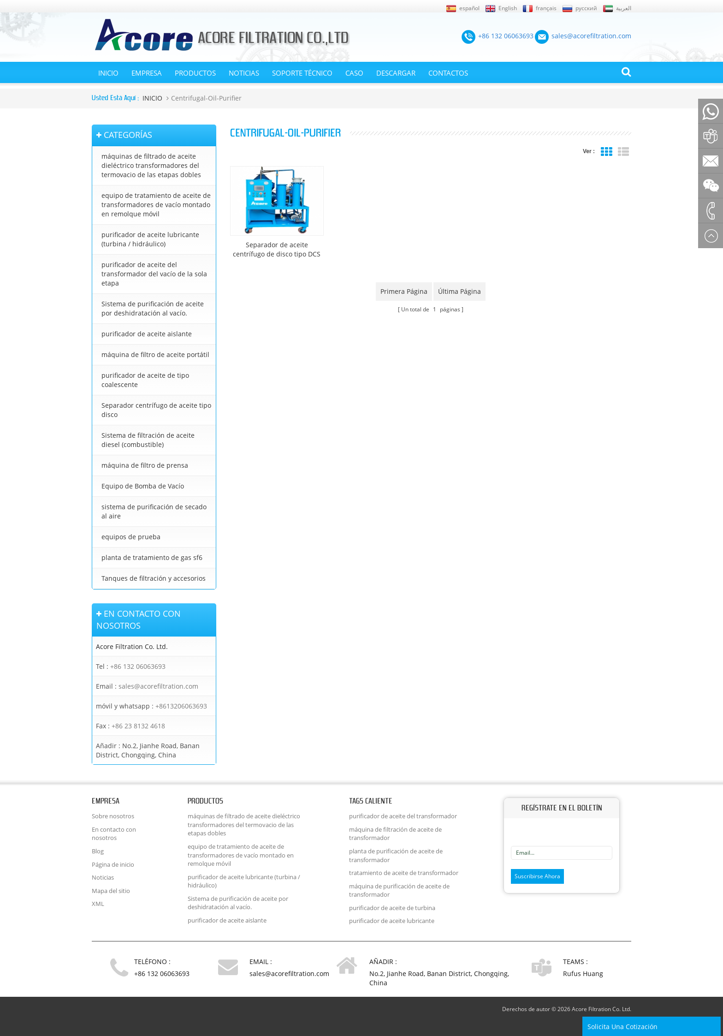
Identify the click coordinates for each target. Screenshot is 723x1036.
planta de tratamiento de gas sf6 (151, 557)
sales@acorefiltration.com (158, 686)
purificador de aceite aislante (146, 333)
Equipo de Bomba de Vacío (142, 486)
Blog (98, 851)
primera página (403, 291)
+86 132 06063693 (138, 666)
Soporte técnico (302, 72)
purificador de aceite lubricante (391, 921)
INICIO (108, 72)
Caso (354, 72)
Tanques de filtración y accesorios (153, 578)
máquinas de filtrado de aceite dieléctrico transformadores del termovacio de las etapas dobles (151, 165)
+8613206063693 (181, 706)
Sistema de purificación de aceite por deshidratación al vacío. (152, 308)
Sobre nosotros (113, 816)
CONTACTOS (448, 72)
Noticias (244, 72)
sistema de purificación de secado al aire (154, 511)
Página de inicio (113, 864)
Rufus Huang (583, 973)
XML (98, 903)
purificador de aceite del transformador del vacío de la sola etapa (154, 273)
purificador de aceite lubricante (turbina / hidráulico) (150, 239)
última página (459, 291)
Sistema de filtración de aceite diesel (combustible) (148, 440)
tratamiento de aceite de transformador (403, 873)
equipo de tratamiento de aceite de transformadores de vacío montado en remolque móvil (156, 204)
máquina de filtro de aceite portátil (155, 354)
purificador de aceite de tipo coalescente (145, 380)
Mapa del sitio (111, 891)
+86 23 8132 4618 (138, 725)
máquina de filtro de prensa (144, 465)
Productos (195, 72)
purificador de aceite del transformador (403, 816)
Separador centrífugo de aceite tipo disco (156, 410)
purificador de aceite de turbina (392, 908)
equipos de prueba (130, 536)
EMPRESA (146, 72)
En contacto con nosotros (114, 833)
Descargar (395, 72)
